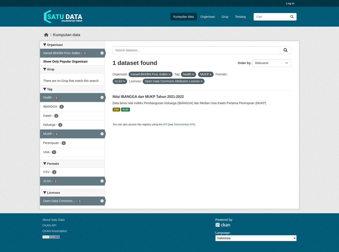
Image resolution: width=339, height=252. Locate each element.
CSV (116, 109)
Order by (244, 63)
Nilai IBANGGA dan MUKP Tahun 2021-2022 (148, 97)
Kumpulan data (183, 16)
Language (222, 232)
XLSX (125, 109)
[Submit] (292, 17)
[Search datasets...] (275, 17)
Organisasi (207, 16)
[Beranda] (46, 35)
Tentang (240, 16)
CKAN (222, 225)
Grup (225, 16)
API (165, 124)
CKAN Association (54, 231)
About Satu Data (53, 219)
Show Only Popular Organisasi (65, 61)
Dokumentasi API (184, 124)
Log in (290, 3)
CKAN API (49, 225)
